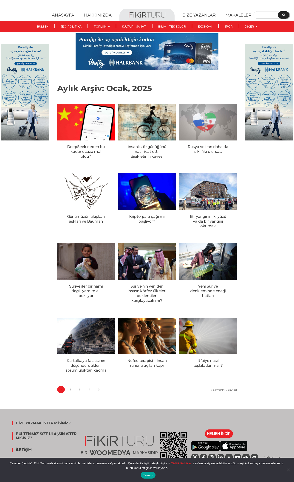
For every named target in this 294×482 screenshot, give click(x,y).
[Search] (283, 15)
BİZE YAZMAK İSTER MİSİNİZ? (43, 423)
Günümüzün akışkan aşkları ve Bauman (86, 219)
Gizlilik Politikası (181, 463)
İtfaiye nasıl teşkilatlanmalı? (208, 363)
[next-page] (98, 389)
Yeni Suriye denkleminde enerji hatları (208, 291)
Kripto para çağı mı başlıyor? (147, 219)
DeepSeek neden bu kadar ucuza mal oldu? (86, 152)
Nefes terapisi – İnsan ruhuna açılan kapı (147, 363)
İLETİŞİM (23, 450)
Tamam (148, 475)
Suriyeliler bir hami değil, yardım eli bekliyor (86, 291)
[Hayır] (288, 470)
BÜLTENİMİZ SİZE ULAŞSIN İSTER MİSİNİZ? (46, 436)
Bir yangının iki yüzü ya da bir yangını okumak (208, 221)
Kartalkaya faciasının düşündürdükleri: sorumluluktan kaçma (86, 366)
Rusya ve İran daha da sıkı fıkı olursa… (208, 149)
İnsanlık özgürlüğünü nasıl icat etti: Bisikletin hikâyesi (147, 152)
